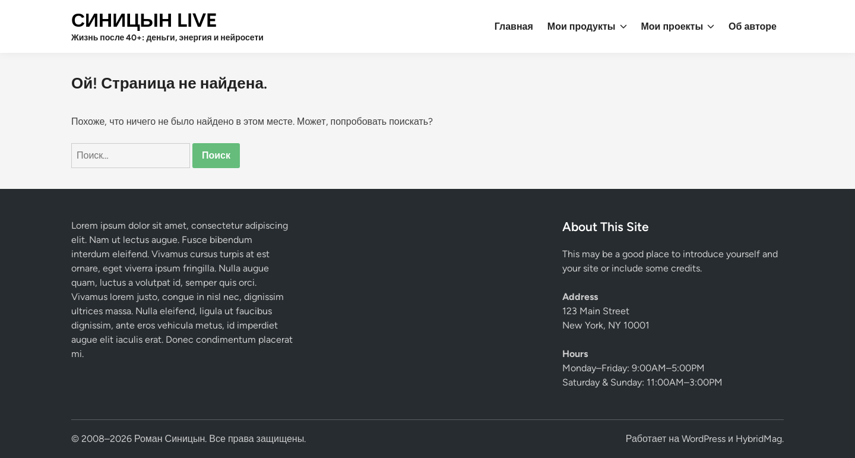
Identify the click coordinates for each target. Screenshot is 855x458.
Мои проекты (678, 27)
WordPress (704, 438)
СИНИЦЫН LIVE (144, 20)
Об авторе (753, 26)
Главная (514, 26)
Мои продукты (587, 27)
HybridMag (759, 438)
